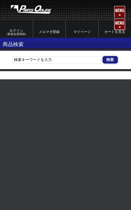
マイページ (82, 32)
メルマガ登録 (49, 32)
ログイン (16, 32)
